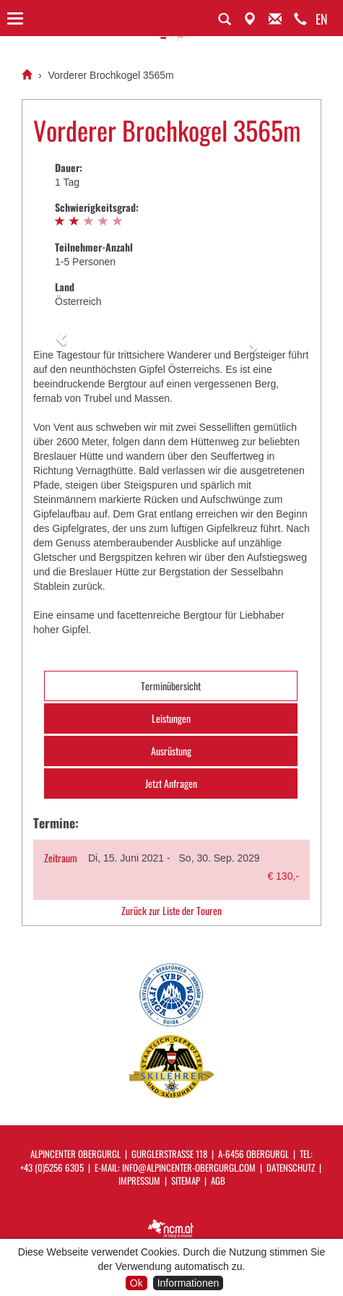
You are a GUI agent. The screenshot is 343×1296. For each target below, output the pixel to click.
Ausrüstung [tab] (171, 750)
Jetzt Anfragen (171, 783)
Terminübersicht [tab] (171, 685)
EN (322, 18)
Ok (136, 1283)
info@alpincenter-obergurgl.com (189, 1167)
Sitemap (185, 1180)
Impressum (139, 1180)
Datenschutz (290, 1167)
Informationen (188, 1283)
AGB (218, 1180)
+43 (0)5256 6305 (52, 1167)
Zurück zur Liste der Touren (171, 911)
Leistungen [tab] (171, 718)
